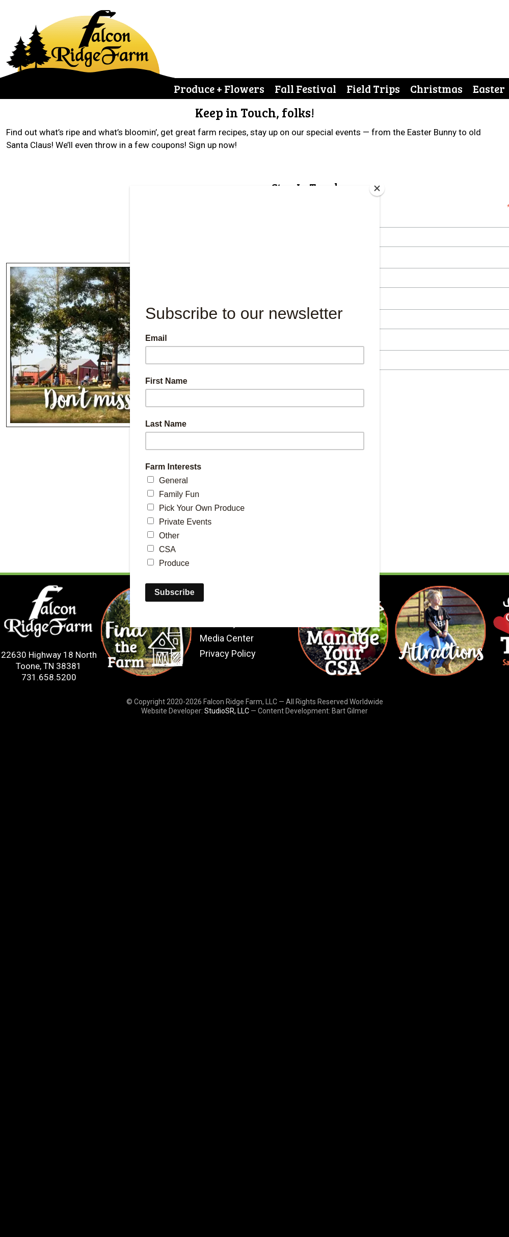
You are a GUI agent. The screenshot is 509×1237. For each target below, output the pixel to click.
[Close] (377, 188)
